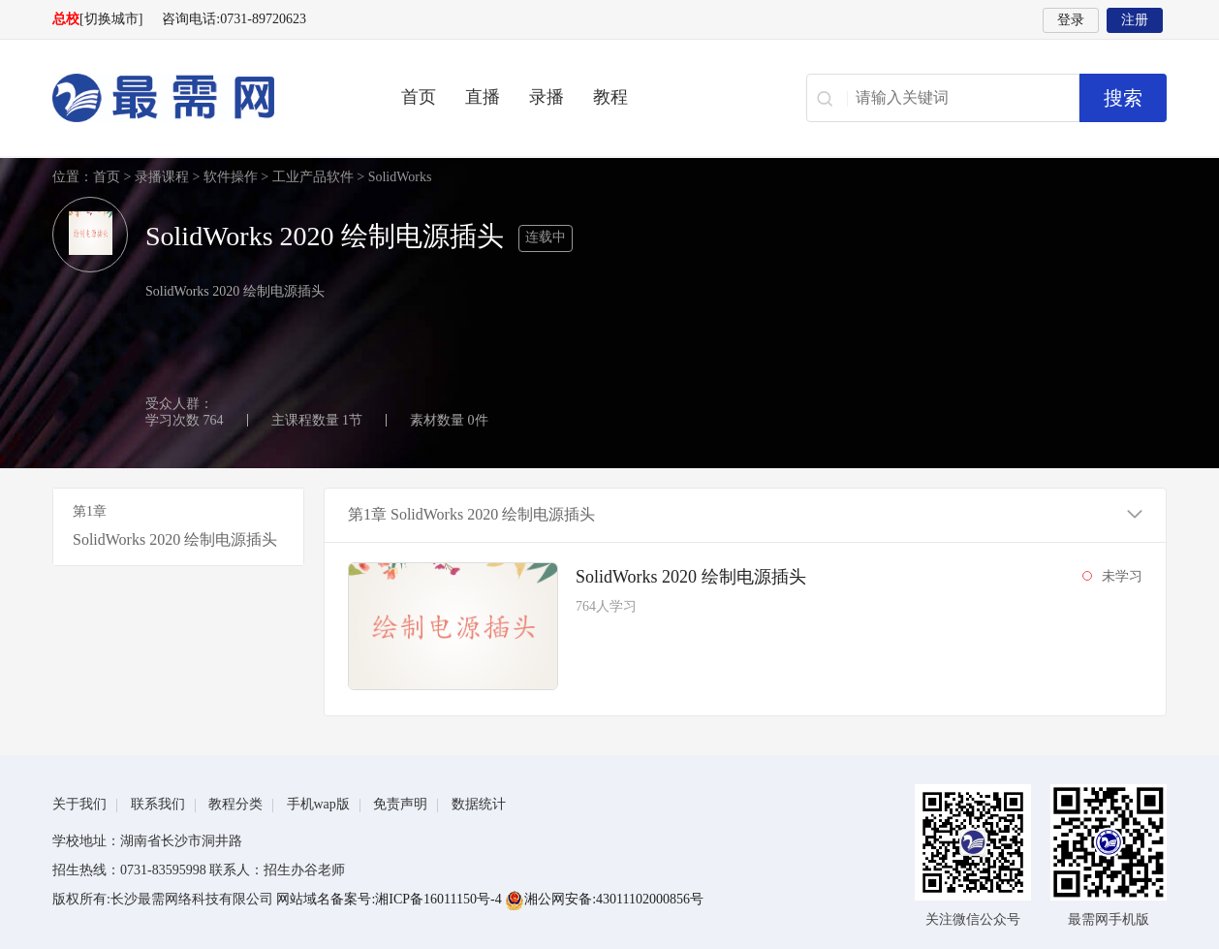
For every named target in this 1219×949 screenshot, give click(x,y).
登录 (1070, 20)
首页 (418, 97)
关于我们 (79, 804)
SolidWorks (400, 177)
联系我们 (158, 804)
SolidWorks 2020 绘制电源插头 (691, 576)
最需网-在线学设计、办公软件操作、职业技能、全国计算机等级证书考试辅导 (197, 98)
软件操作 (230, 177)
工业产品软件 (313, 177)
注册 (1134, 20)
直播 (482, 97)
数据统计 (479, 804)
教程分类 (235, 804)
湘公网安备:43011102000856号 (604, 899)
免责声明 (400, 804)
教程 (610, 97)
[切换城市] (110, 19)
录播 (546, 97)
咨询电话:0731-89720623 (234, 19)
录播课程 (162, 177)
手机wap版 (318, 804)
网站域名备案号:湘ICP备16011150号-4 (390, 899)
